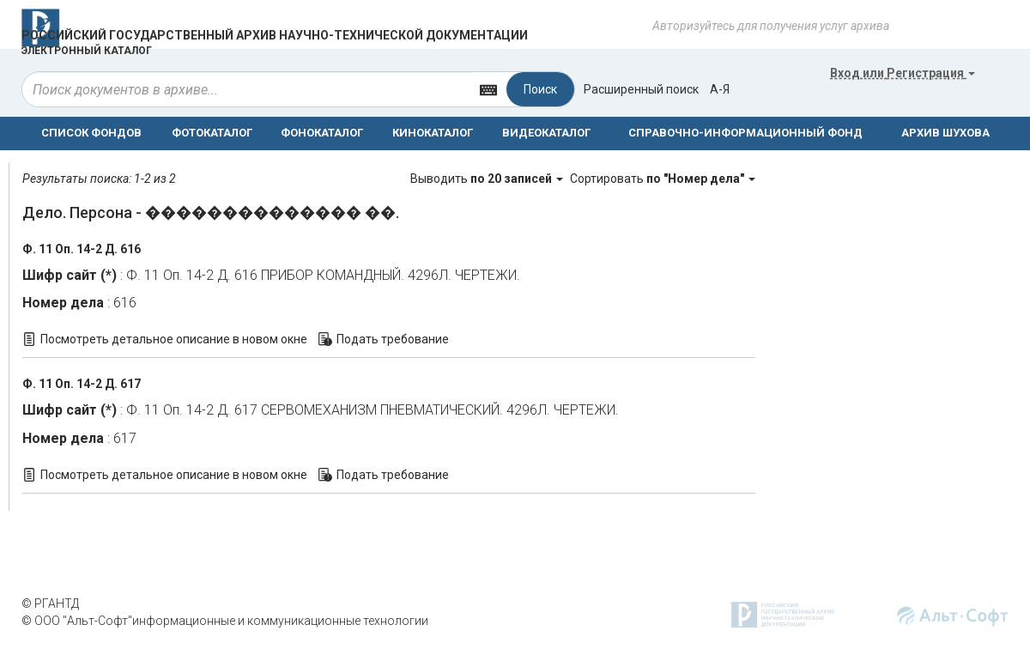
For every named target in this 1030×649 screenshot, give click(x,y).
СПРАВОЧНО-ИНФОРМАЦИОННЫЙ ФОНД (745, 132)
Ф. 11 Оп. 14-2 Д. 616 (81, 249)
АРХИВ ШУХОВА (945, 132)
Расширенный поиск (641, 89)
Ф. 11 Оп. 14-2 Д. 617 (81, 384)
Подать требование (392, 339)
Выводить (488, 178)
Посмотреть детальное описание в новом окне (173, 339)
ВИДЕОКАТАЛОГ (546, 132)
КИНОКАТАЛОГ (432, 132)
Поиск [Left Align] (540, 89)
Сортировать (662, 178)
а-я (720, 89)
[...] (246, 89)
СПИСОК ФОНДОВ (91, 132)
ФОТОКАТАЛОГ (212, 132)
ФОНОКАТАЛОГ (322, 132)
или (902, 73)
